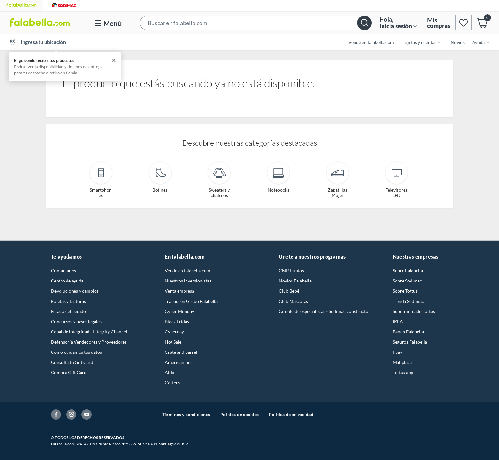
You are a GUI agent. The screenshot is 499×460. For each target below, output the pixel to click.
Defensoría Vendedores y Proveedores (89, 342)
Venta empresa (179, 291)
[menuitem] (417, 42)
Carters (172, 382)
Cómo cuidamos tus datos (76, 352)
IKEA (398, 321)
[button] (256, 23)
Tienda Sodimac (408, 301)
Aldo (169, 372)
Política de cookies (239, 414)
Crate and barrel (181, 352)
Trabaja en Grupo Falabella (191, 301)
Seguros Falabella (410, 342)
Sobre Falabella (408, 270)
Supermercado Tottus (414, 311)
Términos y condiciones (186, 414)
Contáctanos (63, 270)
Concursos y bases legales (76, 321)
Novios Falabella (295, 280)
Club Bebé (289, 291)
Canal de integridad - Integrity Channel (89, 331)
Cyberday (174, 331)
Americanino (178, 362)
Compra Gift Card (69, 372)
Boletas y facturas (68, 301)
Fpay (397, 352)
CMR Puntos (291, 270)
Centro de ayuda (67, 280)
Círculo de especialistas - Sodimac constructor (324, 311)
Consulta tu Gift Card (72, 362)
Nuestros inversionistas (188, 280)
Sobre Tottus (405, 291)
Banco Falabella (408, 331)
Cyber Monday (179, 311)
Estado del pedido (68, 311)
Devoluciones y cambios (75, 291)
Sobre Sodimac (407, 280)
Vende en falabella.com (371, 42)
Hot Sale (173, 342)
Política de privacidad (291, 414)
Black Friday (177, 321)
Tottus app (403, 372)
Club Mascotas (293, 301)
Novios (458, 42)
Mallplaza (402, 362)
